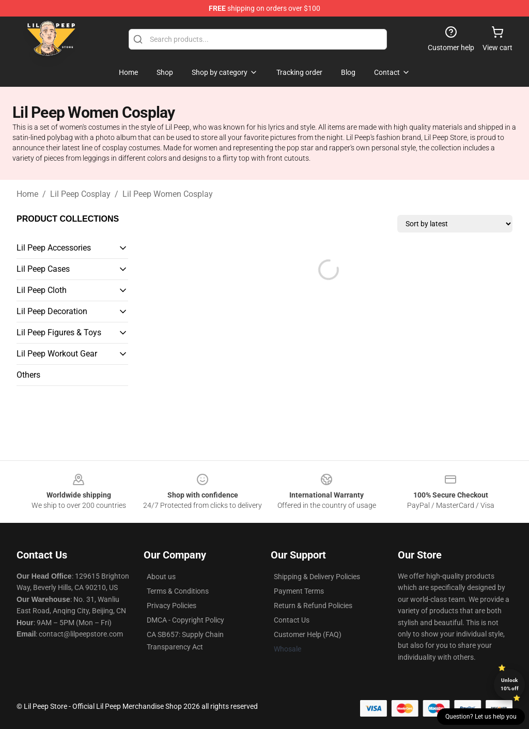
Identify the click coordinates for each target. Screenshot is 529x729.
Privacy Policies (171, 605)
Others (28, 375)
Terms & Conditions (178, 591)
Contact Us (291, 620)
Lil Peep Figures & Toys (59, 332)
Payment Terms (299, 591)
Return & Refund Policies (313, 605)
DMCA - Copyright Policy (185, 620)
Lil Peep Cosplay (80, 194)
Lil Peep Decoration (52, 311)
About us (161, 576)
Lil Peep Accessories (54, 248)
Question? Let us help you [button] (481, 716)
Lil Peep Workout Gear (57, 354)
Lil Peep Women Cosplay (167, 194)
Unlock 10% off (510, 684)
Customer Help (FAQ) (307, 634)
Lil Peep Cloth (42, 290)
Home (27, 194)
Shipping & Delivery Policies (317, 576)
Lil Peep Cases (43, 269)
